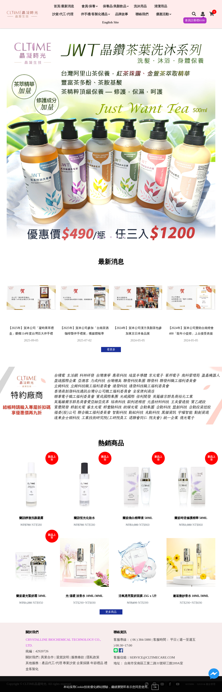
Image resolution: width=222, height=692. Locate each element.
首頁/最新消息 (64, 6)
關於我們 (32, 657)
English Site (110, 22)
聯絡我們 (142, 14)
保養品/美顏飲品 (115, 6)
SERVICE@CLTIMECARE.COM (152, 657)
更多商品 (111, 611)
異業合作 (47, 657)
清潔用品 (160, 6)
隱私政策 (92, 657)
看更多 (111, 349)
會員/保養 (89, 6)
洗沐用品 (140, 6)
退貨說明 (62, 657)
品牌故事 (121, 14)
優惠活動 (163, 14)
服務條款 (77, 657)
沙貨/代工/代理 (62, 14)
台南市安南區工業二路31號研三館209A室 (153, 663)
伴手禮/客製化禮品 (95, 14)
